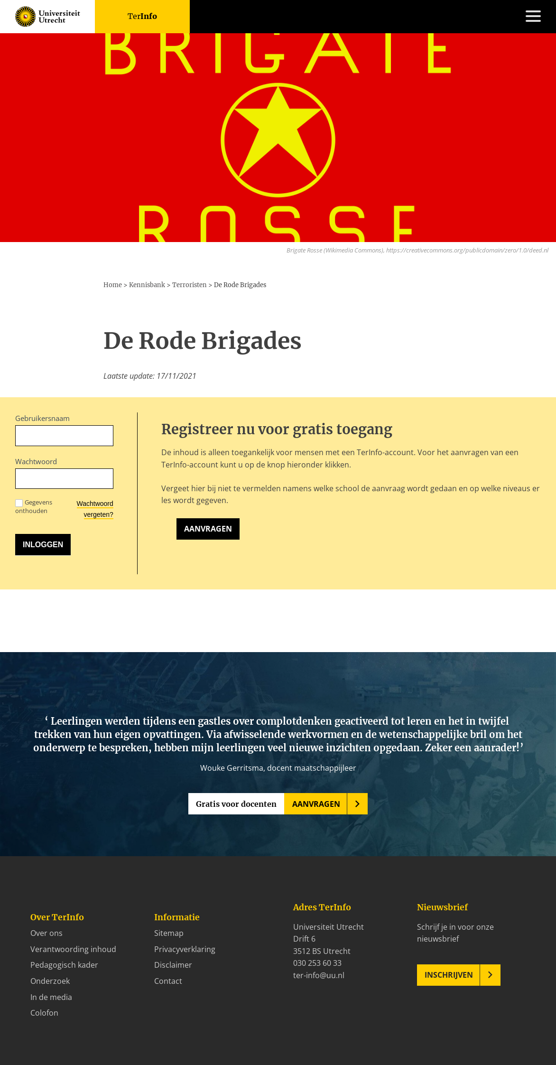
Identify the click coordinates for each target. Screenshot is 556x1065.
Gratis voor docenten (236, 804)
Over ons (46, 933)
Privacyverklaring (184, 949)
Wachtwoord (36, 461)
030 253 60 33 (317, 963)
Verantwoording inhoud (73, 949)
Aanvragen (208, 528)
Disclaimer (173, 965)
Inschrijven (449, 975)
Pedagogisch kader (64, 965)
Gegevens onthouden (33, 506)
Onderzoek (50, 981)
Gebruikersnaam (42, 418)
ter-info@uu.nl (318, 975)
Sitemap (169, 933)
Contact (168, 981)
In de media (51, 997)
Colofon (44, 1013)
